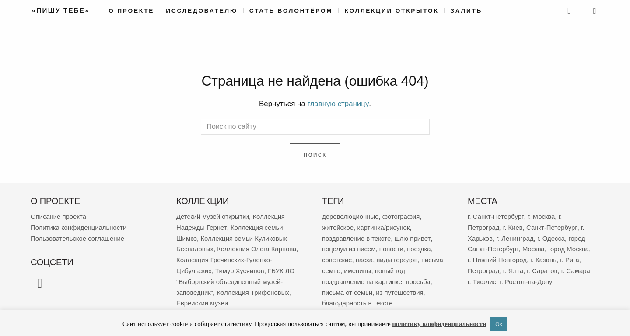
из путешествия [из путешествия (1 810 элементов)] (400, 289)
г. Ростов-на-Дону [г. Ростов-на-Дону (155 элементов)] (526, 279)
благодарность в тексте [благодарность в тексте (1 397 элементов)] (357, 300)
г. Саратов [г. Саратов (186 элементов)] (542, 268)
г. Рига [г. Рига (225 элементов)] (570, 258)
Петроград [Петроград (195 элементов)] (484, 268)
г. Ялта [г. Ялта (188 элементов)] (513, 268)
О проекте (131, 10)
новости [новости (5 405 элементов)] (392, 247)
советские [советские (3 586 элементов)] (337, 258)
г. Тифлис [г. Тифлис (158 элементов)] (482, 279)
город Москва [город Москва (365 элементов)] (568, 247)
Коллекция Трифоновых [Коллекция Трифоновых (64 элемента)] (253, 289)
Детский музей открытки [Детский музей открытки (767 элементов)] (213, 216)
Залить (466, 10)
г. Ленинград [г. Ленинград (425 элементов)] (515, 237)
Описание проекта (59, 216)
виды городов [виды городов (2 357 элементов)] (397, 258)
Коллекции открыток (391, 10)
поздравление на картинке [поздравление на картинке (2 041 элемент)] (362, 279)
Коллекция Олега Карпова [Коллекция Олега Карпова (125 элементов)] (257, 247)
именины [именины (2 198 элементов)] (358, 268)
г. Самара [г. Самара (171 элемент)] (576, 268)
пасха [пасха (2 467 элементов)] (364, 258)
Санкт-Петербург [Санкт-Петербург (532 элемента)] (552, 226)
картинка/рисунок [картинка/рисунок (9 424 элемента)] (383, 226)
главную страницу (338, 104)
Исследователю (202, 10)
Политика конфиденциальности (79, 226)
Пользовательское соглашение (78, 237)
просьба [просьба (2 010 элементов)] (418, 279)
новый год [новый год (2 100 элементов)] (390, 268)
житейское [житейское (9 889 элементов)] (338, 226)
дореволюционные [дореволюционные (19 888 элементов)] (350, 216)
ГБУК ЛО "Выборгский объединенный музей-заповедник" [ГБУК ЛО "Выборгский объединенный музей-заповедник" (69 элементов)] (236, 279)
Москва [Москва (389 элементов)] (533, 247)
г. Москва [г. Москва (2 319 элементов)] (541, 216)
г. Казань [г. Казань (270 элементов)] (544, 258)
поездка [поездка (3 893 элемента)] (420, 247)
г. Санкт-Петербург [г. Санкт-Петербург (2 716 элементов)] (496, 216)
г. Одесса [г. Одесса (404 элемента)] (552, 237)
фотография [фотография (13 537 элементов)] (401, 216)
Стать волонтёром (291, 10)
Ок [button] (498, 324)
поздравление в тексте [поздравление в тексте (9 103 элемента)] (357, 237)
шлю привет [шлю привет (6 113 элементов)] (413, 237)
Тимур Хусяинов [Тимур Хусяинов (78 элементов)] (240, 268)
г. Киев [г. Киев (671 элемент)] (513, 226)
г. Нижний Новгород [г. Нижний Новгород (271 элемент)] (497, 258)
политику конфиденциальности (439, 323)
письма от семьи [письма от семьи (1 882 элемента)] (347, 289)
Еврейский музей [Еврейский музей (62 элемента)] (202, 300)
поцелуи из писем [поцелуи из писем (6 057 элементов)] (349, 247)
